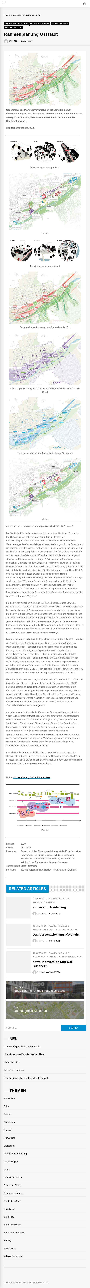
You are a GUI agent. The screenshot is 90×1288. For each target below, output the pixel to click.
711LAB (13, 41)
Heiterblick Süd (11, 1062)
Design (7, 1114)
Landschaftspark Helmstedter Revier (22, 1046)
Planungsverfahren (39, 24)
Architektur (9, 1098)
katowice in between (14, 1070)
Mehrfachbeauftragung (16, 24)
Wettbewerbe (10, 1248)
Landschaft (9, 1146)
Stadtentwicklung (13, 27)
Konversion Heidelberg (49, 907)
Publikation (9, 1209)
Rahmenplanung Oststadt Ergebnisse (31, 777)
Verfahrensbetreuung (14, 1232)
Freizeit (8, 1130)
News (7, 1169)
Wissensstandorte (13, 1256)
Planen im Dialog (59, 899)
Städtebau (9, 1217)
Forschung (9, 1122)
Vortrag (7, 1240)
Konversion (39, 899)
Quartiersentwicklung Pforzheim (56, 934)
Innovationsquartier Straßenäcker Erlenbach (26, 1078)
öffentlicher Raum (13, 1177)
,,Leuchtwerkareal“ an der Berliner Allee (24, 1054)
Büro (6, 1106)
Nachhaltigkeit (11, 1162)
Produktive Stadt (60, 24)
